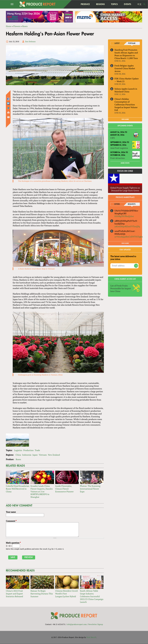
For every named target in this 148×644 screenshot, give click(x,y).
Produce (85, 4)
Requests (132, 204)
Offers (117, 204)
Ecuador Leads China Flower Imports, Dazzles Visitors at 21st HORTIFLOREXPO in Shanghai (42, 491)
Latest (117, 43)
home (73, 4)
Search (144, 4)
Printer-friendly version (8, 112)
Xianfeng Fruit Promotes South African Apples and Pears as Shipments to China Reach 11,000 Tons (126, 54)
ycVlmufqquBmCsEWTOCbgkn (128, 236)
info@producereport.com (77, 624)
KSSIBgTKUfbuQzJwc (124, 216)
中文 (139, 4)
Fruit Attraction (117, 158)
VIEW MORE (125, 119)
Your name (11, 512)
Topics (114, 4)
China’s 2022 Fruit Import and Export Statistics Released (14, 593)
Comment (11, 521)
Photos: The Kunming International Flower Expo (90, 489)
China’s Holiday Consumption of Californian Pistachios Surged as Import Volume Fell (125, 104)
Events (127, 4)
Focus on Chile (125, 171)
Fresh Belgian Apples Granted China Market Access (124, 68)
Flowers (16, 26)
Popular (131, 43)
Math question (13, 542)
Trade (37, 450)
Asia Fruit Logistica (119, 148)
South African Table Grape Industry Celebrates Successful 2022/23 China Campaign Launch (91, 596)
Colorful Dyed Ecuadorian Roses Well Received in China (17, 489)
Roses (25, 26)
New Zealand (54, 454)
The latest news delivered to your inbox (123, 258)
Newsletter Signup (95, 624)
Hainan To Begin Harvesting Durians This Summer (42, 593)
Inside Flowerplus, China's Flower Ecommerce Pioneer (64, 489)
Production (28, 450)
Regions (100, 4)
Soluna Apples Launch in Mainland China (125, 90)
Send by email (8, 117)
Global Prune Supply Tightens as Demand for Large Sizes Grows (125, 189)
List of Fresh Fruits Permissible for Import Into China (120, 288)
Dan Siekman (30, 41)
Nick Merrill (91, 637)
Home (8, 26)
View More (125, 243)
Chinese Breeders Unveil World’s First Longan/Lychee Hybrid (66, 593)
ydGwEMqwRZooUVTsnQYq (127, 226)
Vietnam (43, 454)
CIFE (112, 138)
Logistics (18, 450)
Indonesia (26, 454)
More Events (125, 163)
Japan (35, 454)
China (18, 454)
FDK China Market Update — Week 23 (126, 80)
